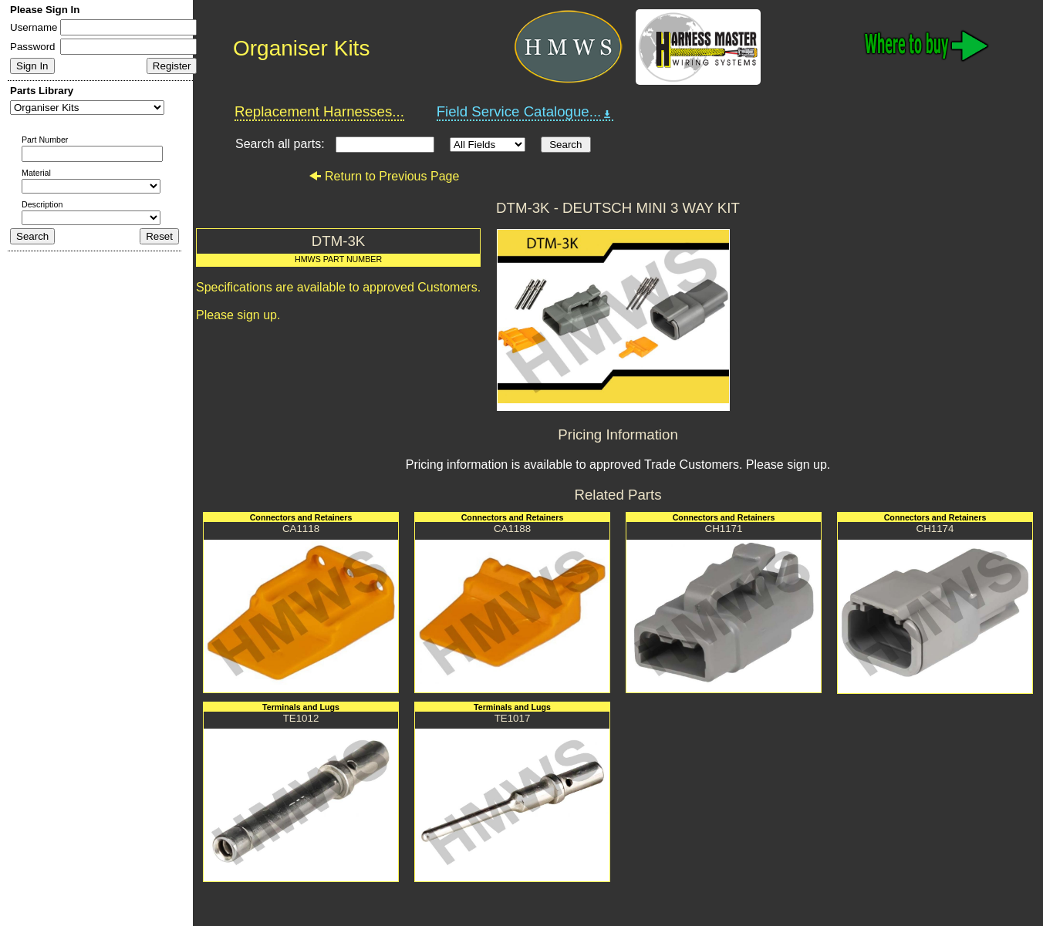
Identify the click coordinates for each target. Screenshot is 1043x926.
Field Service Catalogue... (525, 111)
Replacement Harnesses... (319, 111)
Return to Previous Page (384, 176)
